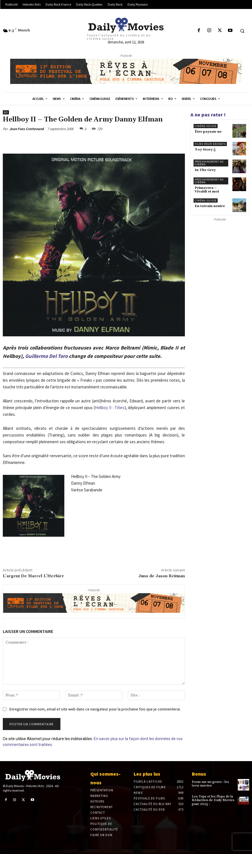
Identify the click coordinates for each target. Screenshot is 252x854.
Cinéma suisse (205, 126)
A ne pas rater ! (208, 114)
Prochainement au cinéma (209, 163)
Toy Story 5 (205, 149)
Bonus (199, 774)
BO (6, 112)
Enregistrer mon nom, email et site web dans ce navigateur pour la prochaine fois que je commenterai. (95, 709)
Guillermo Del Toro (46, 356)
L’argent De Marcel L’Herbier (33, 576)
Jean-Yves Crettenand (26, 128)
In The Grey (205, 170)
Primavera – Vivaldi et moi (207, 190)
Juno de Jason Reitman (161, 576)
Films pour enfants (210, 144)
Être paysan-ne (208, 132)
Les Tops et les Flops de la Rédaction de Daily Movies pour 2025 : (213, 800)
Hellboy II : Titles (109, 407)
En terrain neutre (210, 206)
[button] (242, 31)
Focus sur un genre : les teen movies (210, 784)
